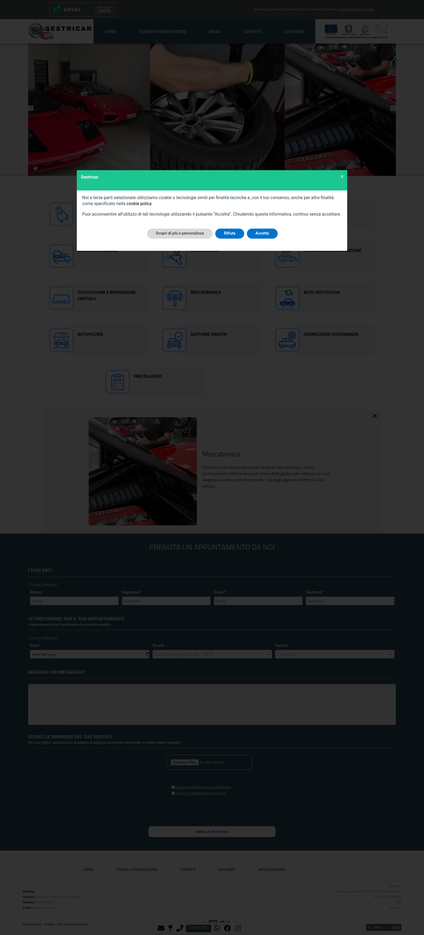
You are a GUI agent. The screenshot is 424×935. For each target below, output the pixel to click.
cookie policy (139, 203)
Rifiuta (229, 233)
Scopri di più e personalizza (180, 233)
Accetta (262, 233)
